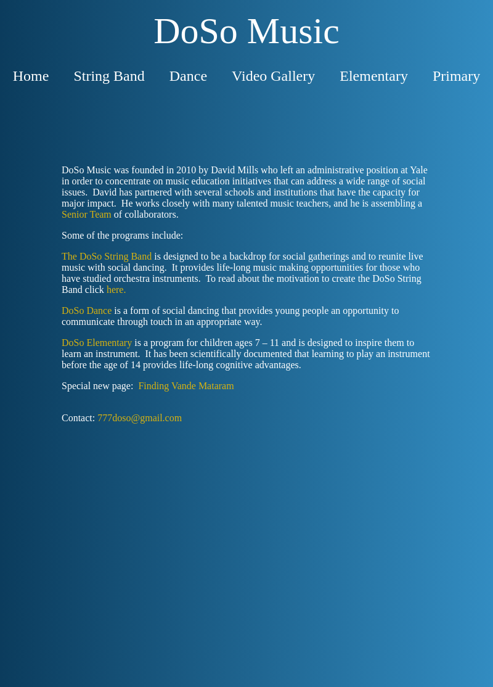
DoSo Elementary (97, 342)
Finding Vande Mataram (186, 386)
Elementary (374, 76)
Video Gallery (273, 76)
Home (31, 76)
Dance (188, 76)
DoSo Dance (87, 310)
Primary (456, 76)
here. (116, 289)
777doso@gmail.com (139, 418)
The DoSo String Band (107, 256)
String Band (108, 76)
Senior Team (87, 214)
